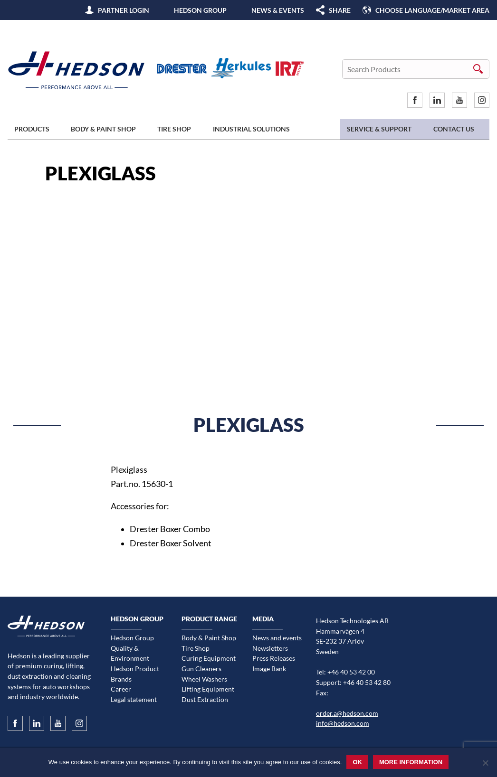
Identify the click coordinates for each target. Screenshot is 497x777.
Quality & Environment (130, 653)
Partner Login (123, 10)
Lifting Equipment (208, 689)
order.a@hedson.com (347, 713)
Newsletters (270, 648)
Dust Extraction (205, 699)
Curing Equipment (209, 658)
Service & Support (379, 129)
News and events (277, 638)
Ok (357, 762)
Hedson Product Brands (135, 674)
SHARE (340, 10)
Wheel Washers (204, 679)
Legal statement (134, 699)
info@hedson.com (342, 723)
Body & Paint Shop (103, 129)
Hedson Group (200, 10)
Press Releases (273, 658)
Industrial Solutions (251, 129)
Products (31, 129)
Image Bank (269, 669)
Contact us (453, 129)
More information (410, 762)
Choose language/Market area (432, 10)
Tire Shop (174, 129)
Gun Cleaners (201, 669)
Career (121, 689)
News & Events (277, 10)
